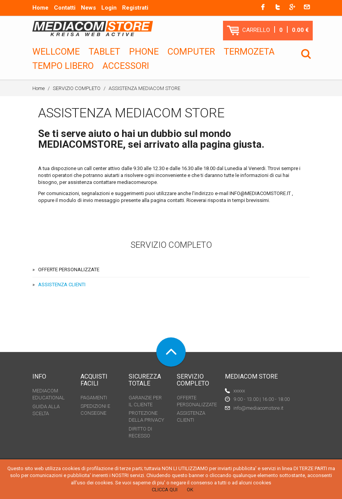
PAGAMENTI (93, 398)
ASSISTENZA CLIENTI (62, 284)
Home (40, 7)
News (88, 7)
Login (109, 7)
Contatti (64, 7)
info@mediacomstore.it (258, 408)
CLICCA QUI (165, 489)
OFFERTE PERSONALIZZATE (68, 269)
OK (190, 489)
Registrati (135, 7)
